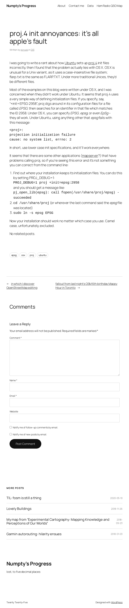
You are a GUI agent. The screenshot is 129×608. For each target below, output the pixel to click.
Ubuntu (70, 63)
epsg (14, 252)
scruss (24, 49)
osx (23, 252)
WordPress (117, 599)
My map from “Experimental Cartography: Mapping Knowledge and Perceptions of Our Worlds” (57, 519)
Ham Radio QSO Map (110, 6)
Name (13, 377)
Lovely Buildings (18, 506)
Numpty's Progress (21, 5)
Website (14, 408)
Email (13, 393)
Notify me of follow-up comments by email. (35, 424)
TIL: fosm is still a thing (23, 495)
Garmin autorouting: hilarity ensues (34, 531)
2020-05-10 (116, 495)
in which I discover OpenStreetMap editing (21, 283)
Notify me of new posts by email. (30, 431)
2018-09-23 (119, 518)
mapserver (90, 155)
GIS (32, 49)
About (62, 6)
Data (90, 6)
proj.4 (92, 63)
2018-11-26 (117, 506)
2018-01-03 (117, 531)
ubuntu (42, 252)
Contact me (76, 6)
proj (32, 252)
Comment (16, 335)
